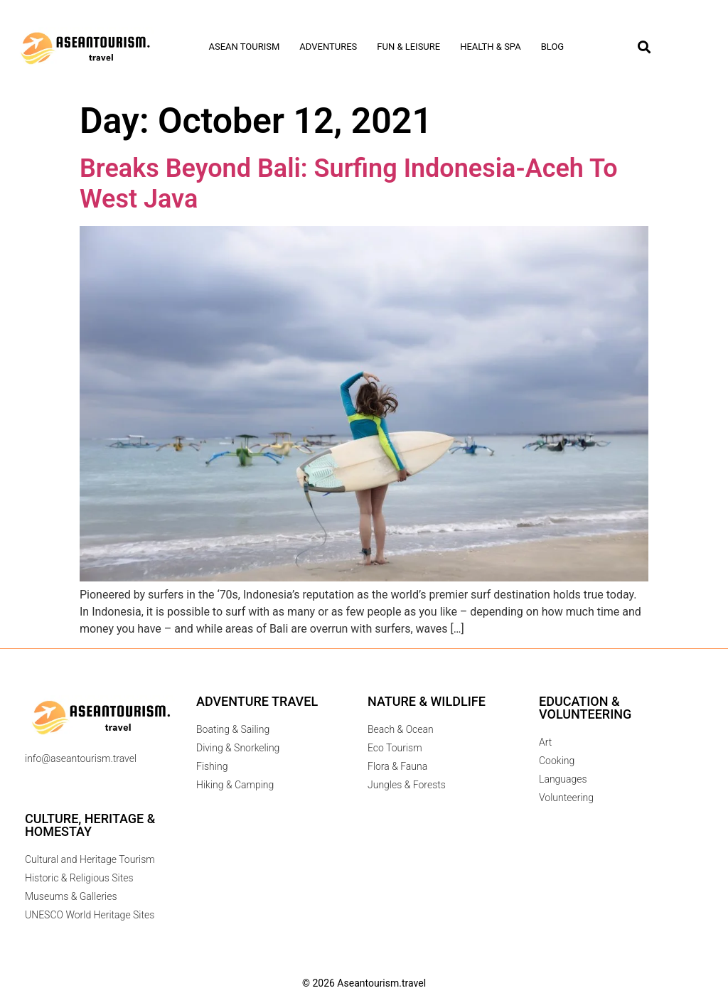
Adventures (328, 46)
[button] (643, 47)
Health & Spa (490, 46)
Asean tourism (243, 46)
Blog (552, 46)
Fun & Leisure (408, 46)
